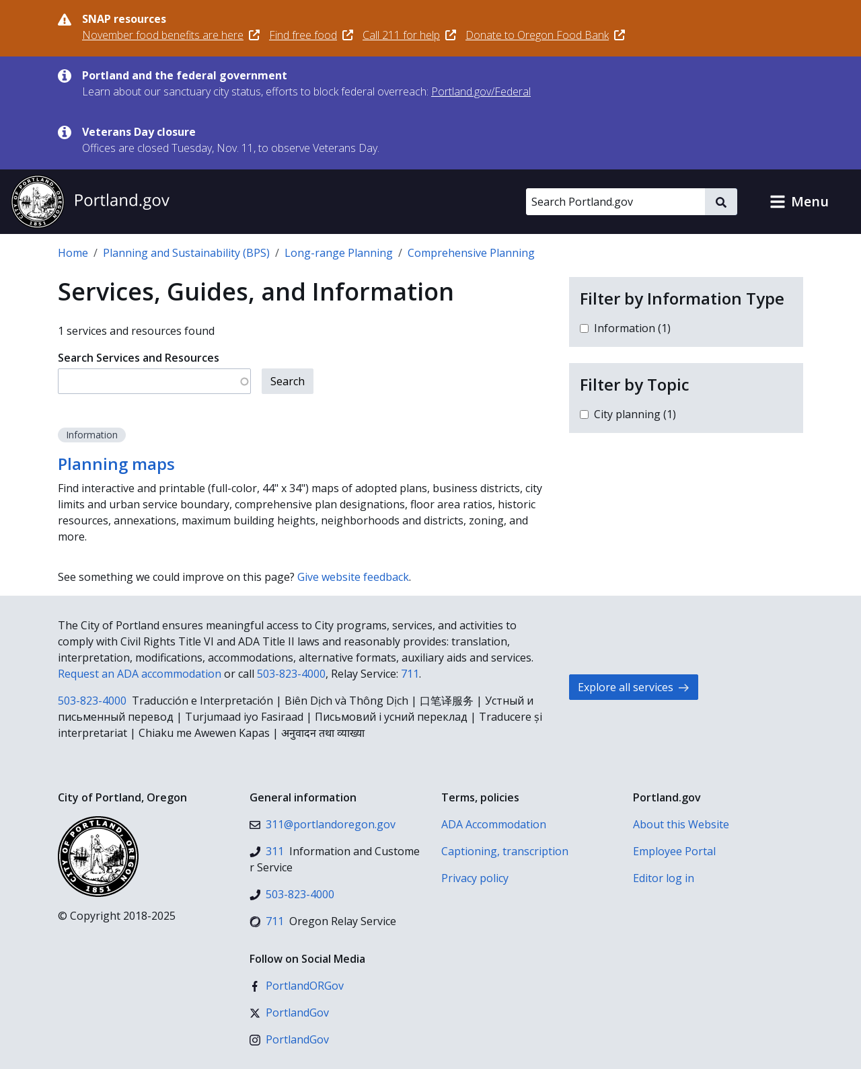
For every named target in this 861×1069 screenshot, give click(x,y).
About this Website (681, 824)
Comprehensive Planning (471, 252)
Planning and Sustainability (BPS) (186, 252)
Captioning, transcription (504, 851)
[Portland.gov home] (90, 202)
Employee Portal (674, 851)
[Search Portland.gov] (615, 201)
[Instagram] (289, 1039)
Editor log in (663, 878)
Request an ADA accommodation (139, 673)
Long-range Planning (339, 252)
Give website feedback (353, 576)
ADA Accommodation (493, 824)
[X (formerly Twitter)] (289, 1012)
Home (73, 252)
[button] (799, 202)
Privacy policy (475, 878)
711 (410, 673)
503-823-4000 (291, 673)
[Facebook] (297, 986)
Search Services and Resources (138, 357)
